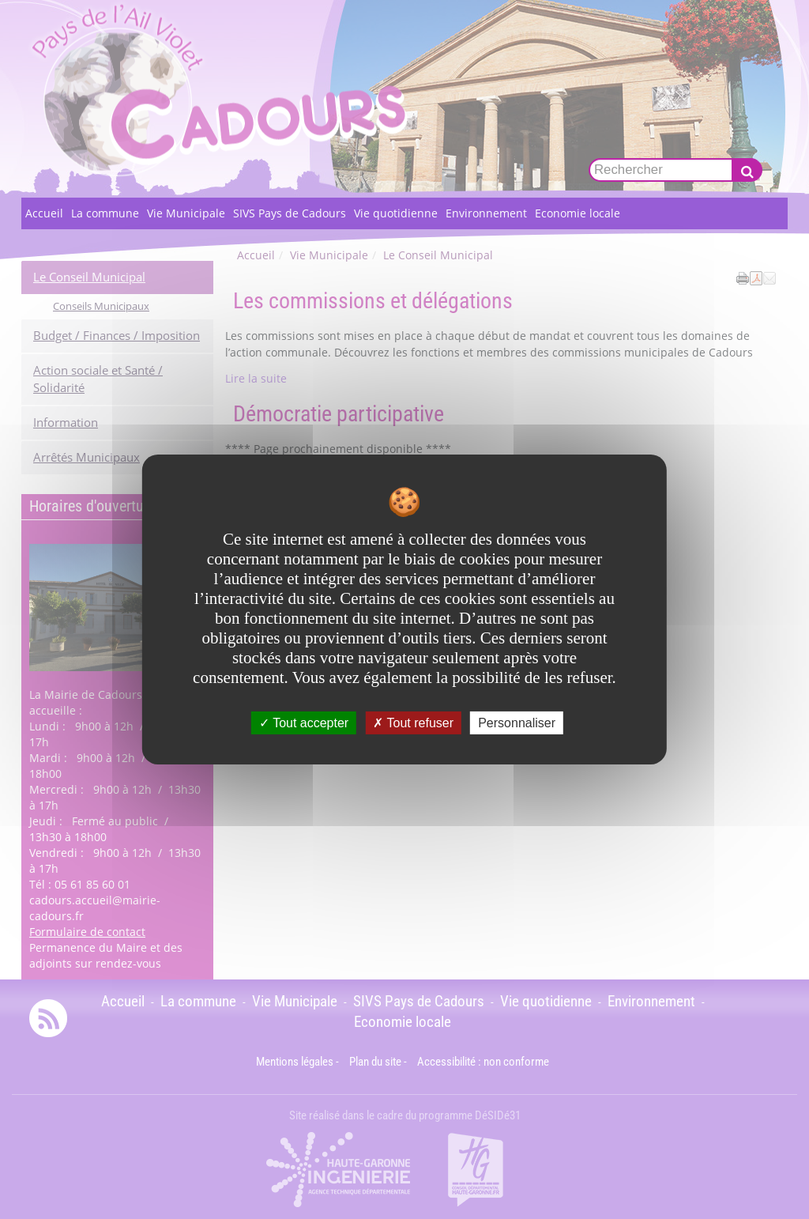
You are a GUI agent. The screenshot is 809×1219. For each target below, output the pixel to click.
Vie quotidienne (396, 213)
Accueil (44, 213)
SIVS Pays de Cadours (289, 213)
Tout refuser (413, 723)
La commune (105, 213)
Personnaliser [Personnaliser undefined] (516, 723)
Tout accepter (303, 723)
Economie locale (577, 213)
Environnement (486, 213)
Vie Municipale (186, 213)
